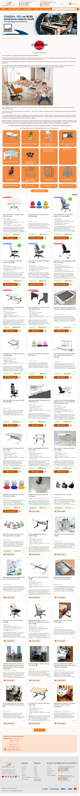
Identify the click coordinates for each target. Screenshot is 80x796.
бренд (13, 38)
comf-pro (9, 218)
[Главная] (8, 6)
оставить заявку (35, 511)
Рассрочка (48, 9)
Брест (35, 769)
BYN (63, 3)
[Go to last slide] (4, 24)
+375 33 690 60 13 (45, 5)
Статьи (23, 773)
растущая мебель (41, 498)
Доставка (49, 769)
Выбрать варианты (36, 238)
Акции (41, 9)
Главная (3, 38)
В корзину (11, 238)
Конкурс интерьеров (26, 777)
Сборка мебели (50, 771)
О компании (24, 766)
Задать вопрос (25, 779)
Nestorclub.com (19, 790)
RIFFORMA (13, 670)
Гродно (36, 771)
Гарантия (49, 773)
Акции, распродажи (51, 775)
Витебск (36, 773)
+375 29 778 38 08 (24, 5)
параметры (8, 38)
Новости (23, 771)
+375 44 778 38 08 (24, 3)
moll (63, 670)
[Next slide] (75, 24)
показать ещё (40, 730)
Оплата (48, 766)
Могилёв (36, 777)
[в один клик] (19, 238)
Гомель (35, 775)
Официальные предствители (37, 780)
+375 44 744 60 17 (45, 3)
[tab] (37, 35)
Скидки (36, 9)
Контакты (24, 769)
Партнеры (24, 775)
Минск (35, 766)
